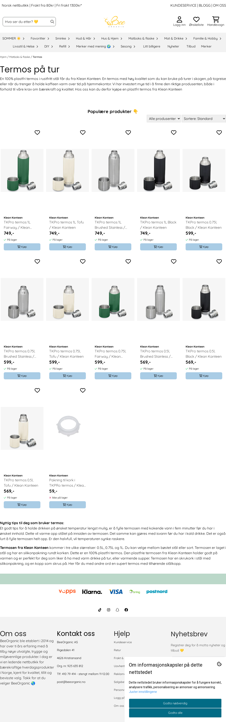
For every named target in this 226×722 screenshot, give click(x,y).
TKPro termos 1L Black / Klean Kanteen (158, 225)
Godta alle (175, 713)
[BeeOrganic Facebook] (126, 609)
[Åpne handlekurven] (215, 22)
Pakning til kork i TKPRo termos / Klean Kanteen (67, 483)
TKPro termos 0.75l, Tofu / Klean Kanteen (66, 354)
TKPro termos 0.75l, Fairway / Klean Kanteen (110, 354)
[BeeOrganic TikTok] (99, 609)
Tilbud (191, 46)
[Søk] (29, 21)
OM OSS (219, 5)
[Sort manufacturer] (164, 118)
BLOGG (204, 5)
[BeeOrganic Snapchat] (117, 609)
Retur (117, 650)
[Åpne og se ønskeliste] (196, 22)
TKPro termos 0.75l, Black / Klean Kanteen (204, 225)
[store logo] (114, 21)
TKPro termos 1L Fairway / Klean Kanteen (17, 225)
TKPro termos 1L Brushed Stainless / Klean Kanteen (110, 225)
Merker (206, 46)
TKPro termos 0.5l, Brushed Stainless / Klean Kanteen (155, 354)
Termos (37, 57)
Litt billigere (151, 46)
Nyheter (173, 46)
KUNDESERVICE (183, 5)
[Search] (52, 21)
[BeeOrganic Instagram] (108, 609)
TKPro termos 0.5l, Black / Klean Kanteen (204, 354)
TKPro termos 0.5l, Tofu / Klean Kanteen (21, 483)
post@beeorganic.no (71, 682)
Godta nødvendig (175, 703)
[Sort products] (204, 118)
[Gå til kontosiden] (179, 22)
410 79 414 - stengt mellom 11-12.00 (85, 674)
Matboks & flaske (20, 57)
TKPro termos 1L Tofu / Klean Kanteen (66, 225)
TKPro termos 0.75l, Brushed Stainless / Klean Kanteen (19, 354)
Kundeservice (123, 642)
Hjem (3, 57)
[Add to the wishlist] (37, 132)
